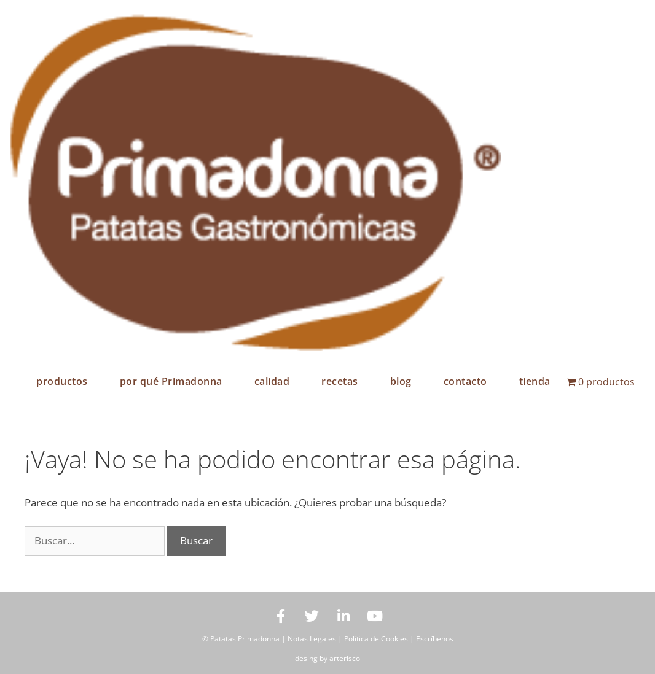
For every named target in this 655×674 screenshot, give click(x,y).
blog (401, 381)
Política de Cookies (376, 638)
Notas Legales (312, 638)
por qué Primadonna (171, 381)
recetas (339, 381)
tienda (535, 381)
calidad (272, 381)
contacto (465, 381)
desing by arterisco (327, 658)
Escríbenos (434, 638)
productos (62, 381)
